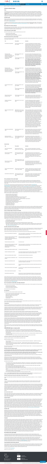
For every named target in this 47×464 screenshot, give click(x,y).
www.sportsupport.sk (24, 23)
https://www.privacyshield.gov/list (11, 225)
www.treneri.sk (19, 23)
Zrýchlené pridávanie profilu (24, 459)
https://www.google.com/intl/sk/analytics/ (33, 407)
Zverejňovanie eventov (23, 456)
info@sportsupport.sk (12, 20)
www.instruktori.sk (14, 23)
